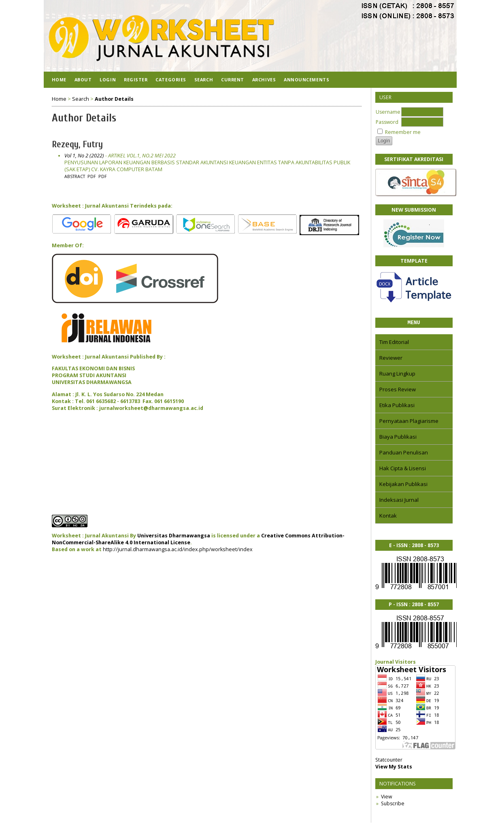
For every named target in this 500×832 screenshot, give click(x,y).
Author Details (114, 99)
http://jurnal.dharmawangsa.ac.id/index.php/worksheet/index (178, 549)
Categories (170, 79)
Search (203, 79)
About (83, 79)
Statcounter (388, 761)
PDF (91, 176)
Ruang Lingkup (397, 374)
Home (59, 79)
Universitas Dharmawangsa (173, 535)
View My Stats (393, 767)
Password (387, 122)
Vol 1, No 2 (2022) (84, 155)
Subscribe (392, 804)
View (386, 797)
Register (135, 79)
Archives (264, 79)
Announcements (306, 79)
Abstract (74, 176)
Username (388, 111)
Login (108, 79)
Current (232, 79)
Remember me (403, 132)
